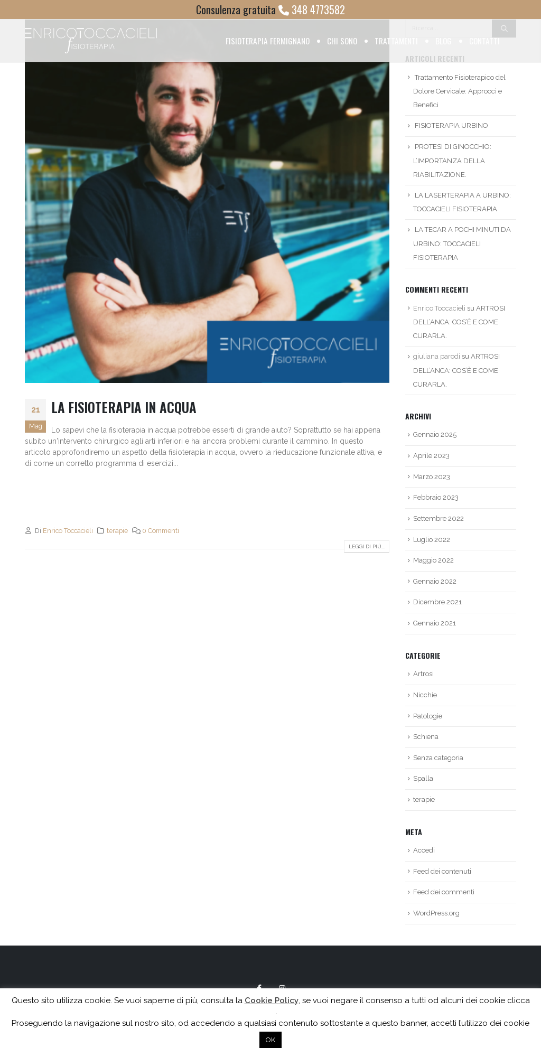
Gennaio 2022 (434, 581)
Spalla (423, 778)
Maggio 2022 (433, 560)
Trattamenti (396, 40)
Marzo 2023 (431, 477)
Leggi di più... (367, 546)
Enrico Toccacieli (68, 531)
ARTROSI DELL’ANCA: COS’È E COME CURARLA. (459, 322)
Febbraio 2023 (436, 497)
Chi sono (342, 40)
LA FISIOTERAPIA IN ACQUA (124, 407)
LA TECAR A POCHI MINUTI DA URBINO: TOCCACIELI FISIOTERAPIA (462, 243)
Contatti (484, 40)
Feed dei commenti (443, 892)
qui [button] (270, 1011)
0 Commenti (160, 531)
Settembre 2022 (438, 518)
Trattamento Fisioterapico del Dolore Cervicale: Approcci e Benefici (459, 91)
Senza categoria (438, 758)
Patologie (427, 716)
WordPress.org (436, 913)
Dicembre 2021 (437, 602)
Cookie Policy (272, 1000)
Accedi (424, 850)
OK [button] (270, 1040)
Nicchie (425, 695)
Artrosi (423, 674)
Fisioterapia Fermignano (268, 40)
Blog (443, 40)
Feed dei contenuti (442, 871)
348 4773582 (311, 9)
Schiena (426, 737)
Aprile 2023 (431, 456)
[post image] (207, 200)
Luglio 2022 (431, 540)
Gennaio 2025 (434, 434)
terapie (117, 531)
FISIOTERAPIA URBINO (451, 125)
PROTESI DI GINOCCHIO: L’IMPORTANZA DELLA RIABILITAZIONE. (452, 161)
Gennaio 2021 (434, 623)
